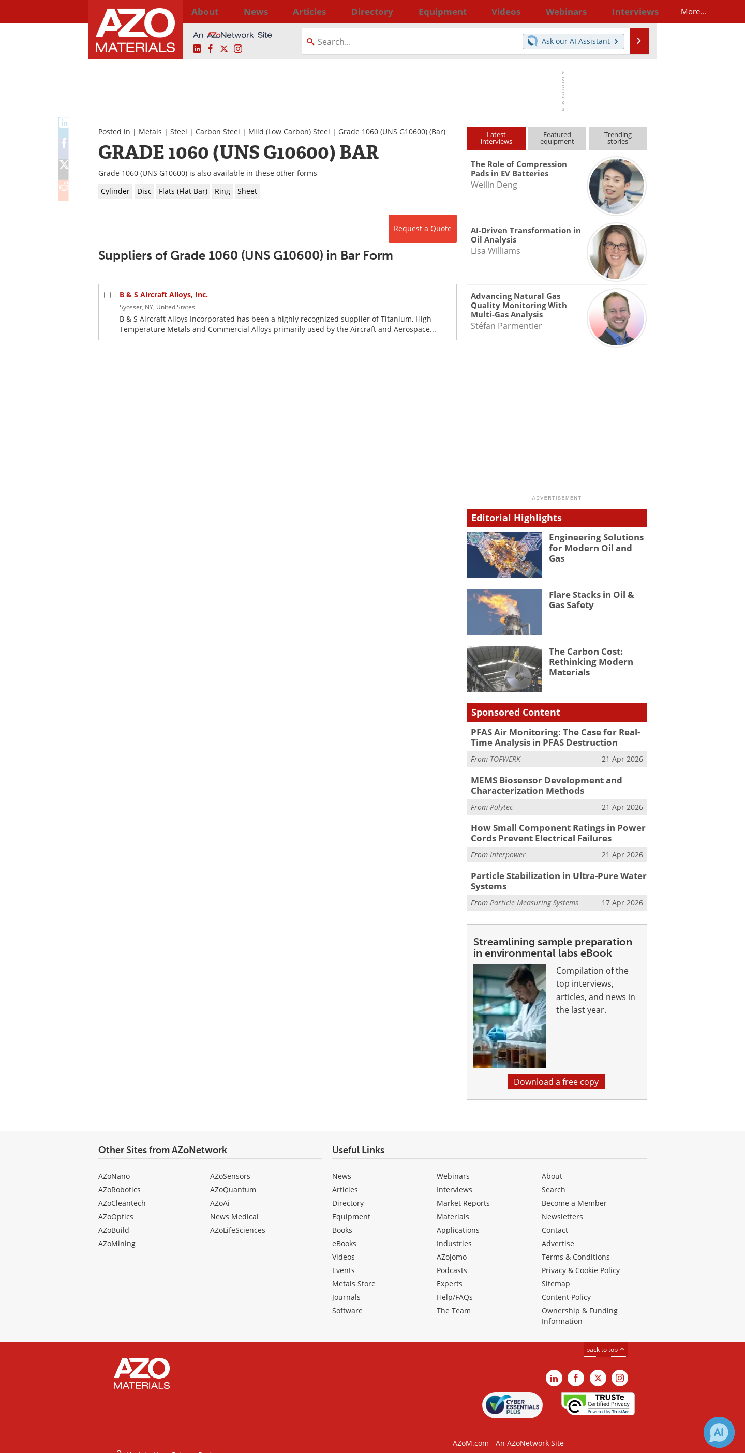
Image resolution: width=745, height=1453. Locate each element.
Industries (454, 1234)
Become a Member (574, 1194)
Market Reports (463, 1194)
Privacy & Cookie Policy (581, 1261)
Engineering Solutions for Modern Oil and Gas (598, 541)
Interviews (454, 1181)
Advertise (558, 1234)
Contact (555, 1221)
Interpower (508, 848)
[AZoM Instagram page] (238, 48)
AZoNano (114, 1167)
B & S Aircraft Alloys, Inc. (164, 294)
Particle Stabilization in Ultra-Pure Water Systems (551, 873)
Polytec (501, 802)
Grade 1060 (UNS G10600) (382, 132)
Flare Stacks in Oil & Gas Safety (596, 599)
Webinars (453, 1167)
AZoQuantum (233, 1181)
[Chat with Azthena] (719, 1432)
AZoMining (117, 1234)
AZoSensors (230, 1167)
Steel (178, 132)
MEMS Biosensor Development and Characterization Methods (538, 782)
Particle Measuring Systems (534, 893)
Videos (343, 1248)
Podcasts (452, 1261)
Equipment (351, 1208)
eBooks (344, 1234)
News (341, 1167)
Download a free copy (556, 1072)
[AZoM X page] (224, 48)
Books (342, 1221)
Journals (346, 1288)
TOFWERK (505, 757)
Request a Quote (423, 228)
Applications (458, 1221)
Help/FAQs (455, 1288)
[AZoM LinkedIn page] (197, 48)
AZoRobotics (119, 1181)
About (552, 1167)
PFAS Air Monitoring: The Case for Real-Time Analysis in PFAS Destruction (556, 736)
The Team (454, 1302)
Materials (453, 1208)
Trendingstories (618, 138)
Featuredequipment (557, 138)
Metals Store (354, 1275)
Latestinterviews (496, 138)
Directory (345, 11)
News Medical (234, 1208)
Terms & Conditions (576, 1248)
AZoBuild (113, 1221)
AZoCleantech (122, 1194)
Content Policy (566, 1288)
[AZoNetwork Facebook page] (210, 48)
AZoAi (220, 1194)
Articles (345, 1181)
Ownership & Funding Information (580, 1307)
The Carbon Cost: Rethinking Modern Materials (586, 660)
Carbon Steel (218, 132)
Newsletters (562, 1208)
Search (553, 1181)
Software (347, 1302)
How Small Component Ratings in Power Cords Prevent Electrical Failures (549, 827)
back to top (605, 1340)
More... (633, 11)
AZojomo (452, 1248)
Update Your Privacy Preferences (177, 1440)
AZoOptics (115, 1208)
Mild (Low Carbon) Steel (289, 132)
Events (343, 1261)
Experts (450, 1275)
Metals (150, 132)
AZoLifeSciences (237, 1221)
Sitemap (556, 1275)
